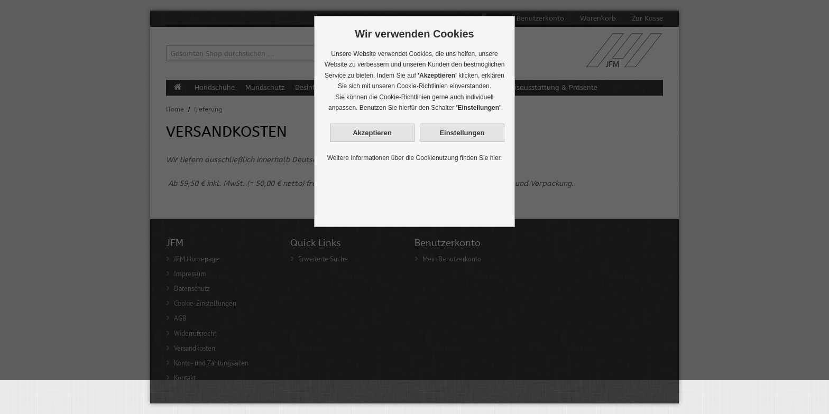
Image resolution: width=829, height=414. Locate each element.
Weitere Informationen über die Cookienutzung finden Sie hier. (414, 158)
